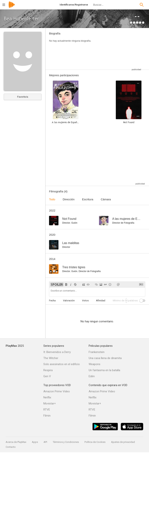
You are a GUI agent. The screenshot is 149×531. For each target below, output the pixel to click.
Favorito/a (22, 96)
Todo (52, 199)
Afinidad (100, 300)
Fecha (52, 300)
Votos (85, 300)
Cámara (106, 199)
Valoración (69, 300)
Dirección (69, 199)
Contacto (11, 446)
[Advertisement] (118, 49)
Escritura (87, 199)
